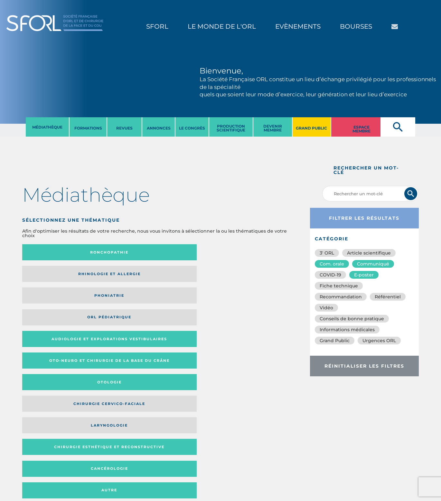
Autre (260, 302)
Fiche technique (339, 286)
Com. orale (332, 264)
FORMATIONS (88, 128)
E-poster (364, 275)
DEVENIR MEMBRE (272, 128)
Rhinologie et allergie (115, 252)
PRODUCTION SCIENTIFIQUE (231, 128)
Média (225, 340)
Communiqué (373, 264)
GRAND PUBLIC (311, 128)
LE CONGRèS (192, 128)
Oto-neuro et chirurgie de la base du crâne (117, 276)
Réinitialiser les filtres (364, 366)
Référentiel (388, 297)
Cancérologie (192, 302)
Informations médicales (347, 329)
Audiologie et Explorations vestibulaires (46, 276)
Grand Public (335, 340)
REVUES (124, 128)
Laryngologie (53, 302)
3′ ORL (327, 253)
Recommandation (341, 297)
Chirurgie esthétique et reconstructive (117, 302)
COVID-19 (330, 275)
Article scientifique (369, 253)
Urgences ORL (379, 340)
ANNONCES (159, 128)
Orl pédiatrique (261, 252)
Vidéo (326, 308)
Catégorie (185, 340)
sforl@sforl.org (114, 455)
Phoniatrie (192, 252)
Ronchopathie (54, 252)
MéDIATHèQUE (47, 127)
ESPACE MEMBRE (361, 129)
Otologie (192, 276)
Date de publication (275, 340)
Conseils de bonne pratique (352, 319)
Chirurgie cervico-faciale (259, 276)
